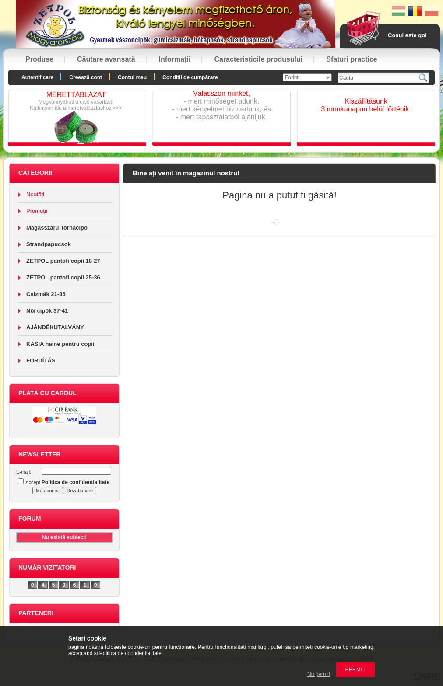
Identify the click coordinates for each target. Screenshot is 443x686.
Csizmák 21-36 (46, 294)
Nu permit (318, 674)
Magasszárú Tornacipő (57, 227)
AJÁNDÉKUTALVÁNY (55, 327)
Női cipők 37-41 (47, 310)
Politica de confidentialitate (130, 653)
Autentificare (37, 77)
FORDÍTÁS (40, 360)
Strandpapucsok (48, 244)
